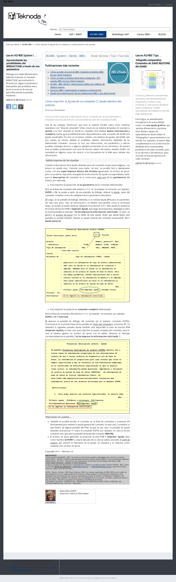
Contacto (168, 5)
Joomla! (15, 567)
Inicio (17, 44)
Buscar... (54, 29)
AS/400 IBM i (97, 34)
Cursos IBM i (143, 34)
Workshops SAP (120, 34)
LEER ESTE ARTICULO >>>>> (19, 100)
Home (58, 34)
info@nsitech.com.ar (80, 467)
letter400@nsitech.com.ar (102, 467)
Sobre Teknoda (155, 5)
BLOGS (162, 34)
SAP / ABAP (75, 34)
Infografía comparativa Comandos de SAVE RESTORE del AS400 (152, 63)
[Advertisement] (152, 185)
